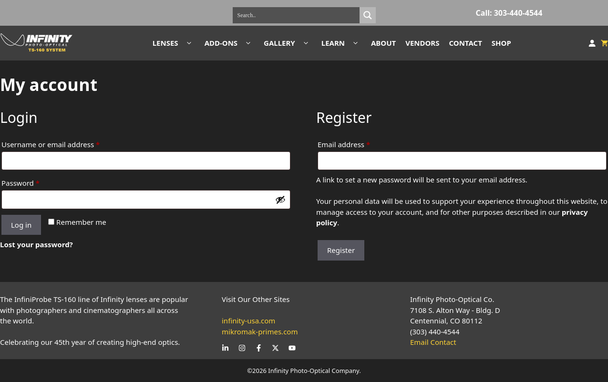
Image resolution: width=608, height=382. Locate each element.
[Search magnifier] (368, 15)
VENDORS (422, 43)
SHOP (501, 43)
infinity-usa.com (248, 320)
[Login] (592, 43)
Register (341, 250)
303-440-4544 (518, 13)
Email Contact (433, 342)
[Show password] (280, 199)
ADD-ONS (229, 43)
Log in (21, 225)
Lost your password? (36, 244)
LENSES (174, 43)
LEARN (341, 43)
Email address (359, 143)
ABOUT (383, 43)
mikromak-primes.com (260, 331)
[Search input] (298, 15)
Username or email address (65, 143)
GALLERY (288, 43)
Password (35, 182)
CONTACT (465, 43)
